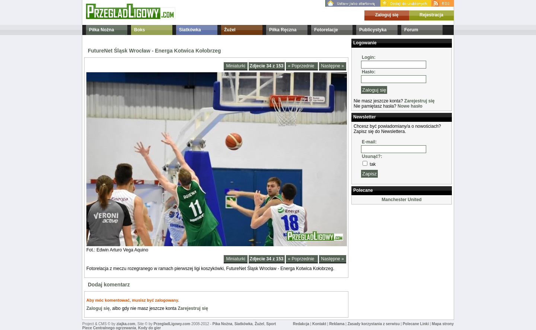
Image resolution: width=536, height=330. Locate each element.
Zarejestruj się (193, 308)
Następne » (332, 66)
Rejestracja (431, 15)
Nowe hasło (410, 106)
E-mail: (369, 142)
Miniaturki (235, 66)
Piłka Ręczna (282, 29)
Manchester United (401, 199)
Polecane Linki (416, 324)
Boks (139, 29)
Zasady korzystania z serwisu (374, 324)
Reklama (336, 324)
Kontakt (319, 324)
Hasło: (369, 71)
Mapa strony (443, 324)
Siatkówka (190, 29)
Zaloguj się (387, 15)
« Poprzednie (302, 66)
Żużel (230, 29)
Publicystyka (372, 29)
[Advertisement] (388, 243)
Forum (411, 29)
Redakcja (301, 324)
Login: (369, 57)
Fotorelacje (326, 29)
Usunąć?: (372, 156)
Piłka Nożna (101, 29)
